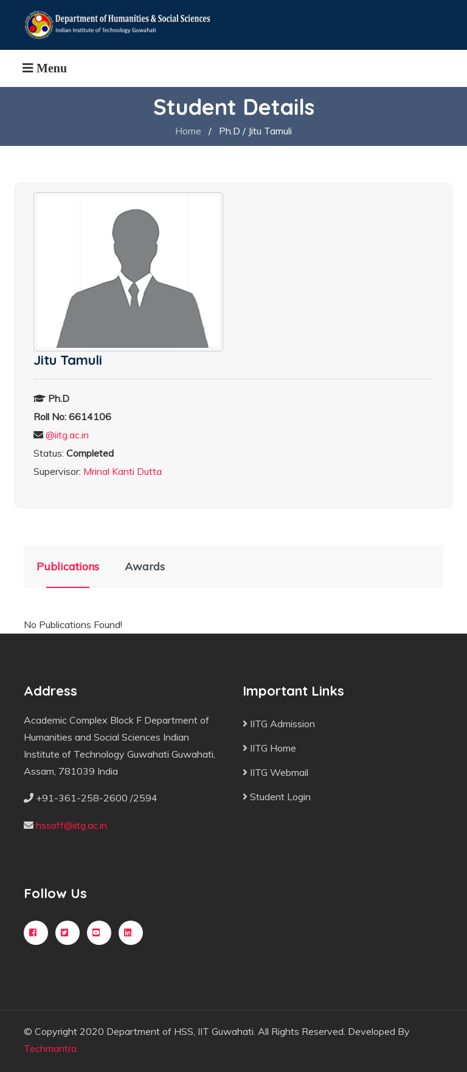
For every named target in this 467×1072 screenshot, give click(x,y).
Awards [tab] (145, 566)
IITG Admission (279, 724)
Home (188, 131)
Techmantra (50, 1048)
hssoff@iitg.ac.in (71, 825)
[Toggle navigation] (45, 68)
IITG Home (269, 748)
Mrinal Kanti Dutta (122, 471)
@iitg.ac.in (67, 435)
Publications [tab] (67, 566)
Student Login (277, 796)
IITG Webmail (275, 772)
